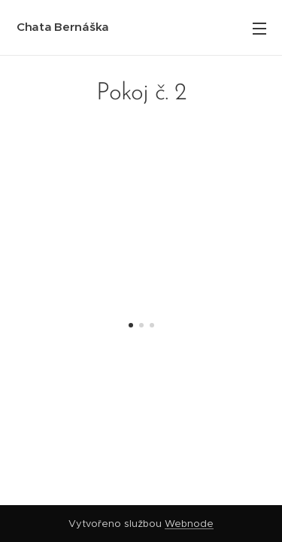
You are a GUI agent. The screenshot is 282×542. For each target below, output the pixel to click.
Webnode (189, 523)
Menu (259, 28)
